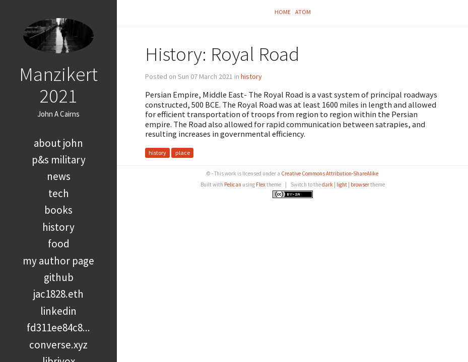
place (182, 152)
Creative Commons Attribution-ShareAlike (329, 173)
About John (58, 143)
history (58, 227)
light (342, 184)
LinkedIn (58, 311)
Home (283, 12)
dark (327, 184)
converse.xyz (58, 344)
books (58, 210)
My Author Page (58, 260)
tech (58, 193)
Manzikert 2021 (58, 84)
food (59, 243)
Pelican (232, 184)
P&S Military (59, 159)
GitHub (59, 277)
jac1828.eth (58, 294)
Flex (260, 184)
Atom (303, 12)
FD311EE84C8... (58, 327)
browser (360, 184)
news (59, 176)
